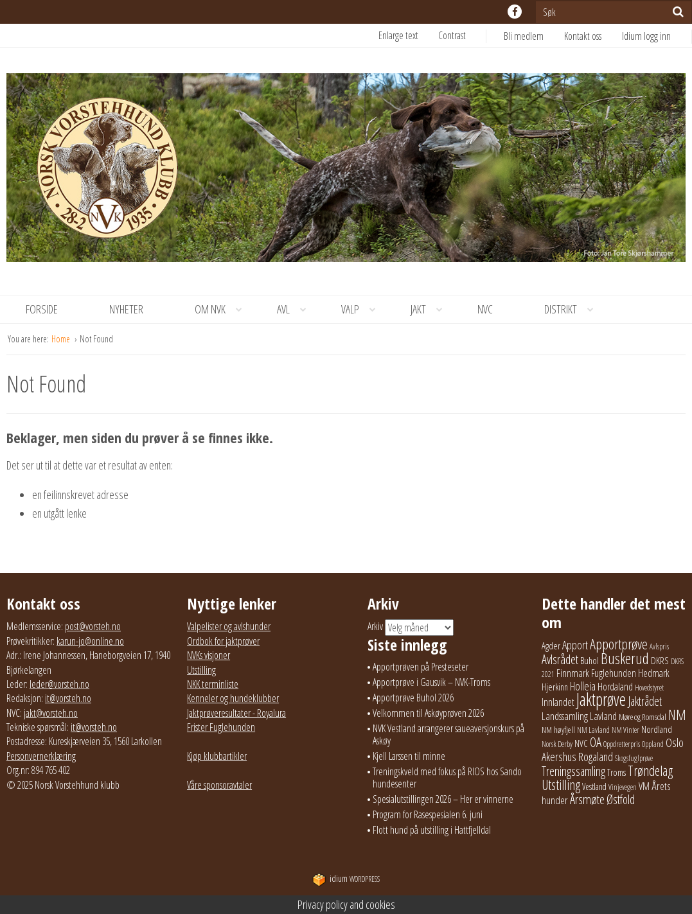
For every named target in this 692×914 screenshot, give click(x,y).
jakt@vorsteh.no (51, 713)
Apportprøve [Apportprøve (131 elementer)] (619, 644)
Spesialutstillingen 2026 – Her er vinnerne (443, 799)
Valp (363, 309)
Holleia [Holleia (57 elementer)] (583, 686)
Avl (296, 309)
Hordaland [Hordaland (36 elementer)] (615, 687)
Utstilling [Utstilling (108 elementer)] (561, 784)
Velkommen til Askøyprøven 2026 (428, 713)
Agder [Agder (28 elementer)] (551, 646)
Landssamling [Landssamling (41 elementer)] (565, 716)
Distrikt (573, 309)
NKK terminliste (212, 684)
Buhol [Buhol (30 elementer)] (589, 660)
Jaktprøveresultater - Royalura (236, 713)
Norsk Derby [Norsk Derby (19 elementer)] (557, 744)
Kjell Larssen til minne (409, 756)
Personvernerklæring (41, 756)
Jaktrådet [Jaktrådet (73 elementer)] (645, 701)
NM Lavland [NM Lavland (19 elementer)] (593, 730)
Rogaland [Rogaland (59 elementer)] (595, 756)
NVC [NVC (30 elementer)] (581, 743)
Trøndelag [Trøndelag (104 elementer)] (650, 770)
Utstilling (201, 670)
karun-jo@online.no (90, 641)
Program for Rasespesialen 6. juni (428, 814)
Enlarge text (398, 35)
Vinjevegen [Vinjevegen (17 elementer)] (622, 787)
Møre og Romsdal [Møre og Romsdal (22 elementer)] (642, 717)
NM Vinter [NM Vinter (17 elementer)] (625, 730)
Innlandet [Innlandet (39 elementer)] (558, 702)
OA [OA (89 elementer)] (595, 742)
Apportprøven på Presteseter (420, 667)
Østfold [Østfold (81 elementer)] (621, 799)
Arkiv (375, 627)
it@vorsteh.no (68, 698)
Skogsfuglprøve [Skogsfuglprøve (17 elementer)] (634, 758)
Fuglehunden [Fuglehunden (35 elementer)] (613, 673)
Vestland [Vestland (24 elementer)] (594, 786)
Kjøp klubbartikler (217, 756)
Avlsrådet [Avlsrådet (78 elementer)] (560, 659)
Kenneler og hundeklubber (233, 698)
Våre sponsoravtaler (219, 785)
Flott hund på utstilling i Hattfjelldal (432, 830)
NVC (485, 309)
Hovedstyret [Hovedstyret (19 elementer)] (649, 687)
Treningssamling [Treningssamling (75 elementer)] (573, 771)
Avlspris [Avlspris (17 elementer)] (659, 646)
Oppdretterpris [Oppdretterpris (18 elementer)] (621, 744)
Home (61, 339)
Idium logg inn (646, 36)
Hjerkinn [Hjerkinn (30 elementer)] (555, 686)
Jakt (431, 309)
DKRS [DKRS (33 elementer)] (660, 660)
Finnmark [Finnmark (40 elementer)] (572, 673)
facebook (515, 11)
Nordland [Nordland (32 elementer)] (656, 729)
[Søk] (678, 11)
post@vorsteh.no (93, 626)
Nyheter (126, 309)
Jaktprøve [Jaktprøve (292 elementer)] (601, 699)
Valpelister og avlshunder (229, 626)
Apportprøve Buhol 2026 (413, 697)
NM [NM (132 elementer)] (677, 715)
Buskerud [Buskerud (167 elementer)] (625, 658)
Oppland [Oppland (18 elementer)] (653, 744)
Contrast (452, 35)
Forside (42, 309)
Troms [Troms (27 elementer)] (616, 772)
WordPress (346, 879)
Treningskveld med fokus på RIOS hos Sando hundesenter (447, 777)
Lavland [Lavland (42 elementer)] (603, 715)
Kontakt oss (582, 36)
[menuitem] (534, 36)
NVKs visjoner (208, 655)
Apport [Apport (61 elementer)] (575, 645)
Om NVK (223, 309)
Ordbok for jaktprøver (223, 641)
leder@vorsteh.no (59, 684)
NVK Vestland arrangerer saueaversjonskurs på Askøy (448, 734)
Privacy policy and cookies (346, 904)
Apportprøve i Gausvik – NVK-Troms (431, 682)
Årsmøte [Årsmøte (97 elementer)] (587, 799)
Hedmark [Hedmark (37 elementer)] (654, 673)
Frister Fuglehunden (221, 727)
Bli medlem (524, 36)
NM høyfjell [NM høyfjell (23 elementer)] (558, 729)
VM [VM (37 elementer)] (644, 786)
